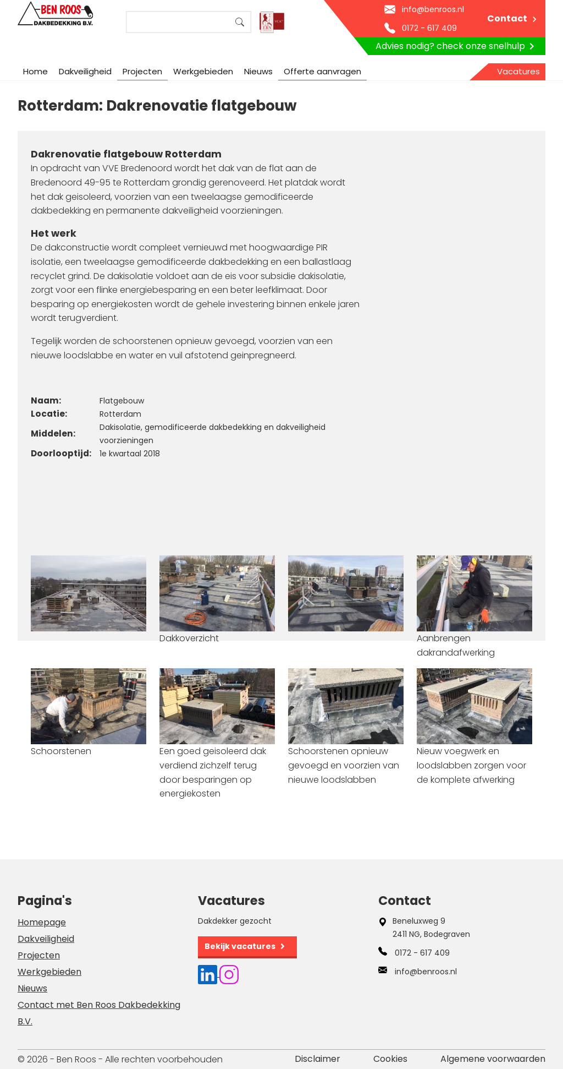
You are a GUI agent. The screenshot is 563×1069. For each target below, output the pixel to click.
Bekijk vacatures (240, 946)
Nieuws (258, 71)
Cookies (390, 1058)
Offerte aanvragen (322, 71)
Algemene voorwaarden (492, 1058)
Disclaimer (317, 1058)
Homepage (42, 922)
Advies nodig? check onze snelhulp (457, 46)
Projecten (142, 71)
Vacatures (518, 71)
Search (240, 22)
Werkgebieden (203, 71)
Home (35, 71)
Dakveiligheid (85, 71)
